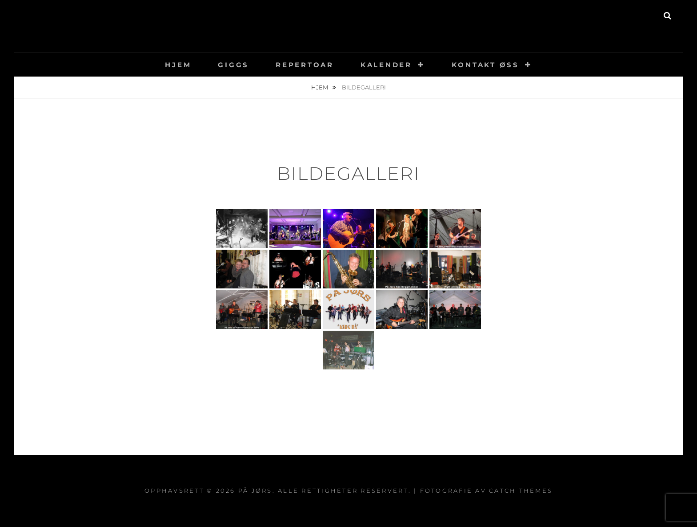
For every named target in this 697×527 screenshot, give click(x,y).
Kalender (386, 65)
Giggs (233, 65)
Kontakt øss (485, 65)
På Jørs (348, 20)
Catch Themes (521, 490)
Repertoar (305, 65)
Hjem (178, 65)
